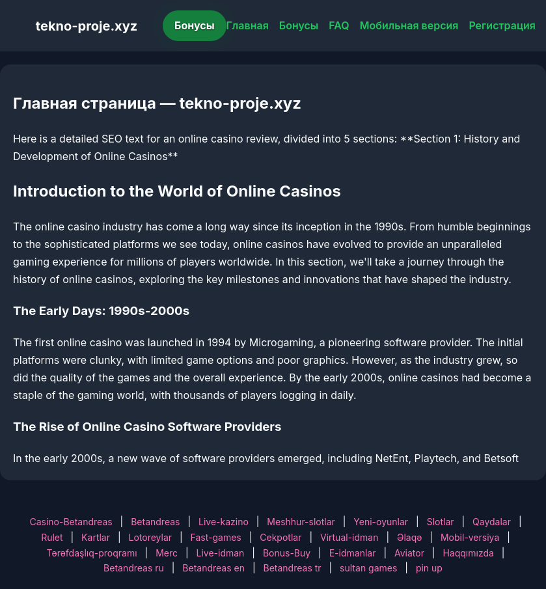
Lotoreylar (150, 537)
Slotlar (440, 521)
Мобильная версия (409, 25)
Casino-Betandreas (70, 521)
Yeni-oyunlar (380, 521)
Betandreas (155, 521)
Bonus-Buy (286, 552)
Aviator (409, 552)
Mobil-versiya (470, 537)
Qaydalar (491, 521)
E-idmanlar (352, 552)
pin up (429, 567)
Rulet (51, 537)
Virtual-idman (349, 537)
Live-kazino (223, 521)
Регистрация (502, 25)
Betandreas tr (292, 567)
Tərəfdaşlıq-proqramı (92, 552)
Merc (167, 552)
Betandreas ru (133, 567)
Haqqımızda (468, 552)
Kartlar (95, 537)
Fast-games (216, 537)
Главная (247, 25)
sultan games (368, 567)
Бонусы (194, 25)
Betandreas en (213, 567)
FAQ (339, 25)
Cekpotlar (280, 537)
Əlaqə (409, 537)
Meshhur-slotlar (300, 521)
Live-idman (221, 552)
